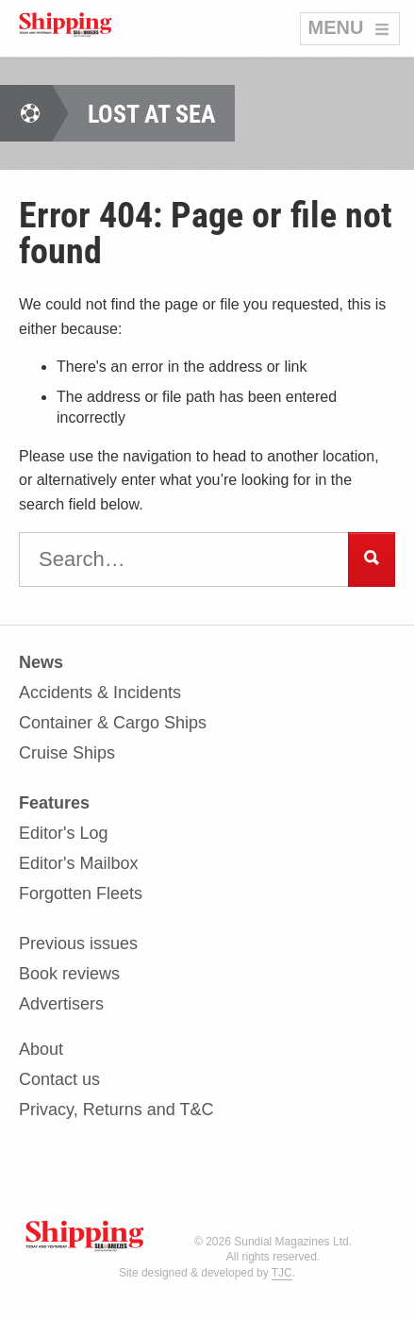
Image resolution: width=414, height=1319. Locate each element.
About (41, 1050)
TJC (282, 1272)
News (41, 663)
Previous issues (78, 944)
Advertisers (61, 1003)
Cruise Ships (67, 752)
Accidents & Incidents (100, 693)
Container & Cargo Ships (113, 723)
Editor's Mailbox (78, 864)
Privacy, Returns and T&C (116, 1109)
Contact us (59, 1080)
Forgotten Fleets (80, 893)
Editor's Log (63, 834)
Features (54, 803)
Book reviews (69, 974)
